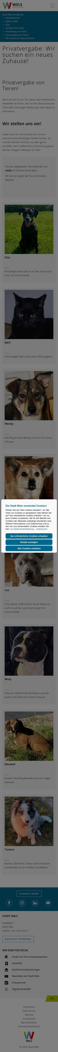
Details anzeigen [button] (29, 542)
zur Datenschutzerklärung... (22, 529)
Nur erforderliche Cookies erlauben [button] (29, 536)
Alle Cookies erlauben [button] (29, 548)
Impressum (42, 529)
